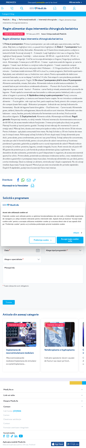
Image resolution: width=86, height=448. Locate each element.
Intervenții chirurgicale (48, 20)
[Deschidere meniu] (2, 7)
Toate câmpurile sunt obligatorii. (16, 286)
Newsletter (54, 8)
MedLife (6, 20)
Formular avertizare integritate (16, 427)
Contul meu (74, 8)
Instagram (8, 436)
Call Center (12, 411)
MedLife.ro (8, 389)
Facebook (4, 436)
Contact (6, 406)
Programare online (83, 8)
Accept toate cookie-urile (70, 240)
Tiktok (12, 436)
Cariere (6, 415)
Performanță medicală (27, 20)
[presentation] (20, 293)
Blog (14, 20)
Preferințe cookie (42, 240)
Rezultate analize (64, 8)
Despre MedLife (10, 401)
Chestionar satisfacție (12, 419)
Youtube (21, 436)
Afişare (76, 233)
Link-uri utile (9, 395)
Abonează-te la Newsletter (15, 185)
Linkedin (16, 436)
